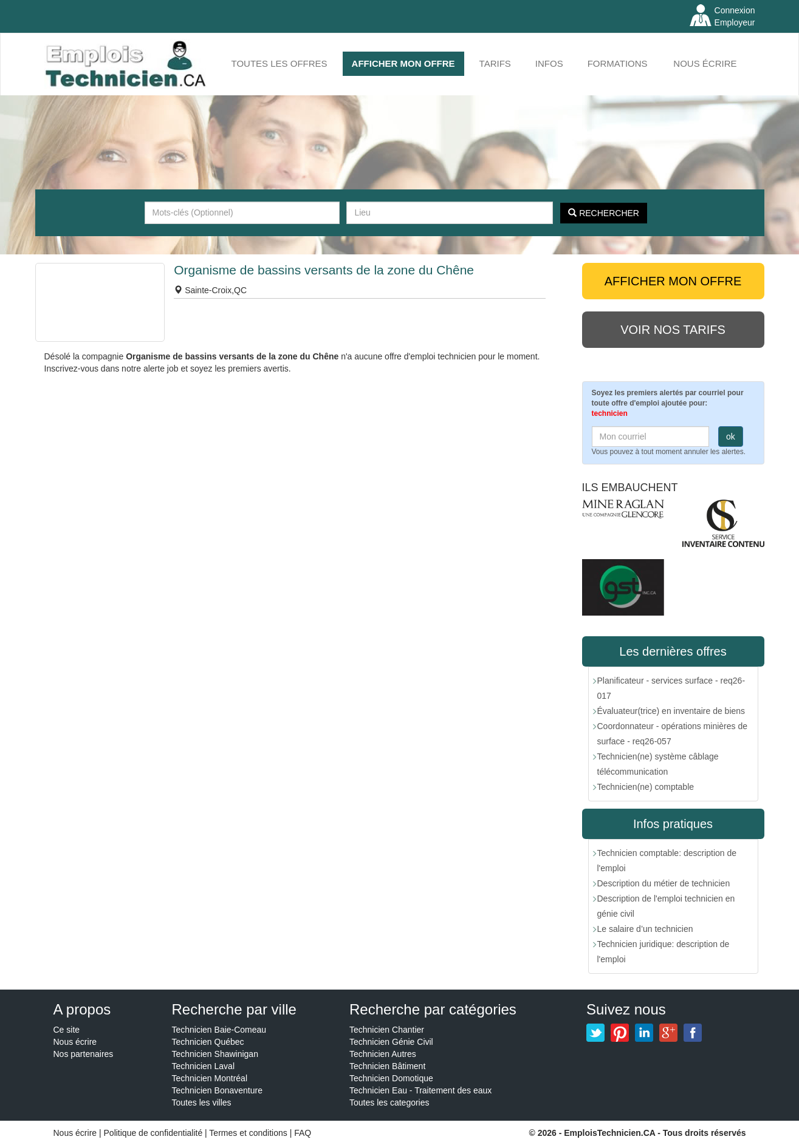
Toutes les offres (279, 63)
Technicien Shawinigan (215, 1054)
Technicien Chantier (386, 1030)
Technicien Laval (203, 1066)
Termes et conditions (249, 1133)
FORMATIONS (618, 63)
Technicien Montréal (210, 1078)
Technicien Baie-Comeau (219, 1030)
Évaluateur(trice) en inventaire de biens (671, 711)
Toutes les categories (389, 1102)
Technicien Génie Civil (391, 1042)
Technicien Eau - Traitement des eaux (420, 1090)
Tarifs (495, 63)
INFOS (549, 63)
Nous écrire (704, 63)
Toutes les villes (201, 1102)
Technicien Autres (382, 1054)
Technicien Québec (208, 1042)
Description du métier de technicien (663, 883)
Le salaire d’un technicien (645, 929)
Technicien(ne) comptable (645, 787)
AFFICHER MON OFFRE (403, 63)
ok (730, 436)
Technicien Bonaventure (217, 1090)
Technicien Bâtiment (387, 1066)
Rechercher (603, 213)
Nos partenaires (83, 1054)
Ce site (66, 1030)
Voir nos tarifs (672, 329)
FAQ (302, 1133)
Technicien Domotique (391, 1078)
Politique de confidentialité (153, 1133)
